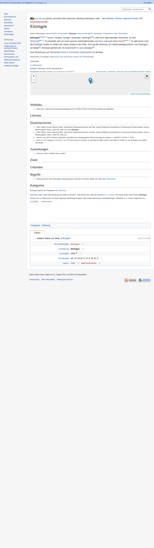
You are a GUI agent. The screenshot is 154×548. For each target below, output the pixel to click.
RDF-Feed (142, 238)
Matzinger (40, 153)
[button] (123, 71)
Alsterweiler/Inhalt (38, 22)
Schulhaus (8, 31)
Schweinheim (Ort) (110, 33)
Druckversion (9, 54)
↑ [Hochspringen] (35, 109)
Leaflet (132, 94)
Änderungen (9, 34)
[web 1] (44, 37)
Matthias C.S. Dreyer (106, 195)
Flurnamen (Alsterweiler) (80, 52)
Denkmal (7, 20)
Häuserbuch (9, 26)
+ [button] (34, 76)
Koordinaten (63, 258)
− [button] (34, 80)
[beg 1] (41, 40)
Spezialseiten (9, 51)
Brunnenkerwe (10, 17)
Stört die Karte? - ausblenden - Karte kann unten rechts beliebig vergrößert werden (123, 71)
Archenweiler (63, 33)
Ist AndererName (61, 244)
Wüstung (34, 41)
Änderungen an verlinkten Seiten (10, 47)
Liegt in (66, 263)
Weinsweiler (123, 33)
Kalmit (6, 28)
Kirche (121, 41)
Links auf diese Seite (12, 43)
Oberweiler (98, 33)
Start (6, 14)
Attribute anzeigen (11, 66)
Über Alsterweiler (48, 280)
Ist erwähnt (64, 253)
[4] (94, 47)
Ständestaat (37, 65)
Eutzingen (75, 244)
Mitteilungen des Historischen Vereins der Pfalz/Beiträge (72, 57)
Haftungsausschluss (65, 280)
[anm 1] (127, 40)
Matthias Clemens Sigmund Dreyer (122, 18)
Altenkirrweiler (51, 33)
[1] (40, 37)
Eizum (64, 52)
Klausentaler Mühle (85, 33)
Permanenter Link (11, 57)
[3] (40, 47)
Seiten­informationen (12, 60)
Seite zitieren (9, 63)
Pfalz (73, 263)
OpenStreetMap (144, 94)
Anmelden (147, 3)
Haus (100, 41)
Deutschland (90, 263)
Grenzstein (8, 23)
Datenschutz (34, 280)
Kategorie (35, 225)
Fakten (37, 233)
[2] (92, 37)
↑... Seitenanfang (45, 201)
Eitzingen (73, 33)
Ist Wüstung (64, 249)
